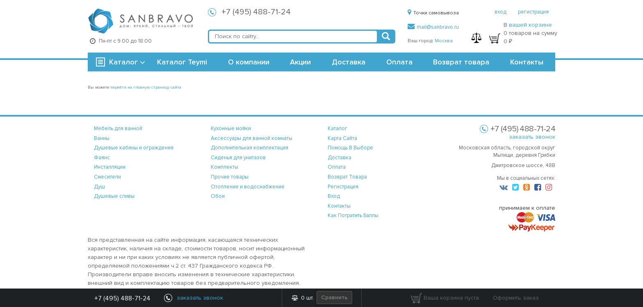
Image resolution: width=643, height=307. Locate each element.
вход (500, 12)
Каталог (123, 61)
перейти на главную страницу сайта (145, 87)
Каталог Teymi (182, 61)
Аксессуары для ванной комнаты (251, 138)
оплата (337, 167)
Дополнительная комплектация (249, 147)
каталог (337, 128)
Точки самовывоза (433, 13)
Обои (218, 196)
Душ (99, 186)
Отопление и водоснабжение (248, 186)
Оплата (399, 61)
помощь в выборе (350, 147)
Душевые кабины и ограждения (133, 147)
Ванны (101, 138)
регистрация (533, 12)
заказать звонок (532, 136)
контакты (339, 206)
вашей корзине (530, 24)
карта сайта (342, 138)
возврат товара (347, 177)
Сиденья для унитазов (238, 157)
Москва (444, 41)
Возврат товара (461, 61)
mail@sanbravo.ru (433, 27)
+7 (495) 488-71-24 (256, 12)
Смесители (107, 177)
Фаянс (102, 157)
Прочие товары (230, 177)
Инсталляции (109, 167)
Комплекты (224, 167)
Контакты (526, 61)
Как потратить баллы (353, 215)
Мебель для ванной (118, 128)
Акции (300, 61)
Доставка (348, 61)
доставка (339, 157)
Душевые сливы (114, 196)
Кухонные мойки (231, 128)
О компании (248, 61)
